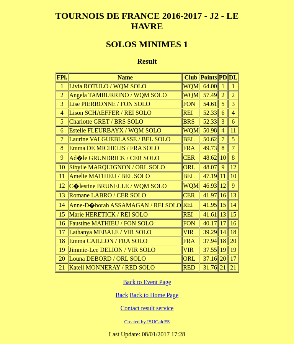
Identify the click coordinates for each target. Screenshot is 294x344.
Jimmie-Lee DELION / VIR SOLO (112, 249)
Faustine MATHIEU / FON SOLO (111, 223)
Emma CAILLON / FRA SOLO (108, 241)
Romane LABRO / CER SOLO (107, 195)
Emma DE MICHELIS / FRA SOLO (114, 148)
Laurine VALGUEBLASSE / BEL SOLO (120, 139)
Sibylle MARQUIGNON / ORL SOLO (117, 167)
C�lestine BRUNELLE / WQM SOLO (118, 186)
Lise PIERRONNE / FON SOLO (109, 104)
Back (122, 295)
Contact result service (147, 308)
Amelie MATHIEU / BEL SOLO (109, 176)
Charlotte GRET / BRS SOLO (106, 121)
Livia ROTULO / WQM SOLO (107, 86)
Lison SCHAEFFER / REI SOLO (110, 112)
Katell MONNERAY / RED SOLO (112, 267)
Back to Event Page (147, 282)
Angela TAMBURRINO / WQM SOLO (118, 95)
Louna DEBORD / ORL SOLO (107, 258)
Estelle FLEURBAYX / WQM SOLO (115, 130)
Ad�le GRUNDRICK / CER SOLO (114, 158)
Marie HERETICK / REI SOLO (108, 214)
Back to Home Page (154, 295)
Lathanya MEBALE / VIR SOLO (110, 232)
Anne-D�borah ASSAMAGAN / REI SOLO (125, 205)
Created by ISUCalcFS (147, 321)
